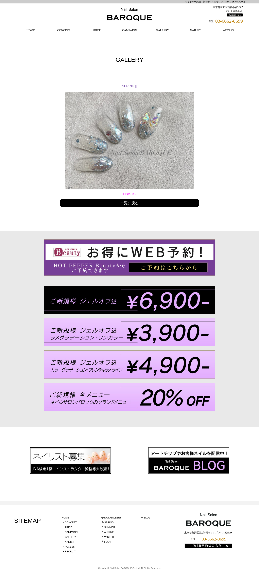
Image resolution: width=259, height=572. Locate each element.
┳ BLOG (146, 517)
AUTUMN (109, 532)
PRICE (97, 30)
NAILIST (195, 30)
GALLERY (162, 30)
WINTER (109, 537)
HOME (31, 30)
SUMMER (109, 527)
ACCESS (235, 15)
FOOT (107, 541)
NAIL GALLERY (112, 517)
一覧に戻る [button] (129, 203)
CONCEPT (63, 30)
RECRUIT (70, 551)
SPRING (109, 522)
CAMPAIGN (129, 30)
